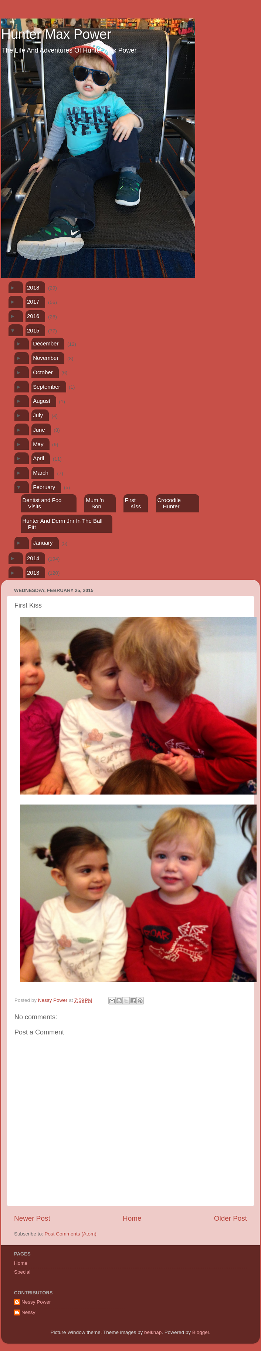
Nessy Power (36, 1302)
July (38, 415)
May (38, 444)
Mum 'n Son (95, 503)
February (44, 487)
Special (22, 1272)
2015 (33, 330)
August (41, 401)
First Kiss (133, 503)
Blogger (200, 1332)
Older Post (230, 1218)
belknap (153, 1332)
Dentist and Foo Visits (41, 503)
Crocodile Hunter (169, 503)
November (45, 358)
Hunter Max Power (56, 34)
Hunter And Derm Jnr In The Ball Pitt (62, 524)
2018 (33, 287)
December (45, 343)
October (42, 372)
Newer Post (32, 1218)
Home (132, 1218)
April (38, 458)
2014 (33, 558)
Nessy (28, 1312)
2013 (33, 572)
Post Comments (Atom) (70, 1234)
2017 (33, 301)
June (39, 430)
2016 (33, 316)
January (42, 542)
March (40, 472)
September (46, 387)
